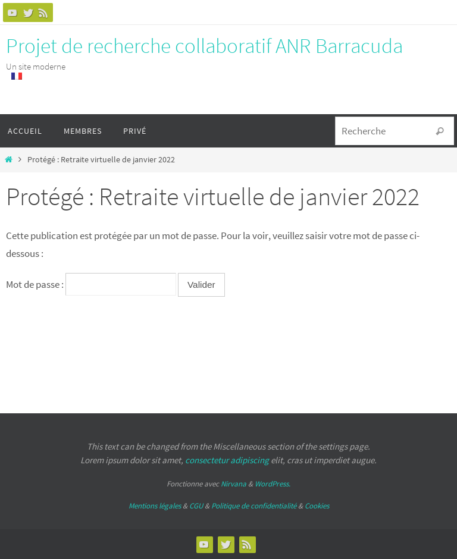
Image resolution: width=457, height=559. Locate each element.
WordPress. (272, 484)
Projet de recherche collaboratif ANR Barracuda (204, 46)
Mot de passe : (91, 284)
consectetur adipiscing (227, 460)
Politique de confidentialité (253, 506)
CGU (196, 506)
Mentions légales (155, 506)
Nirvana (233, 484)
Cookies (317, 506)
